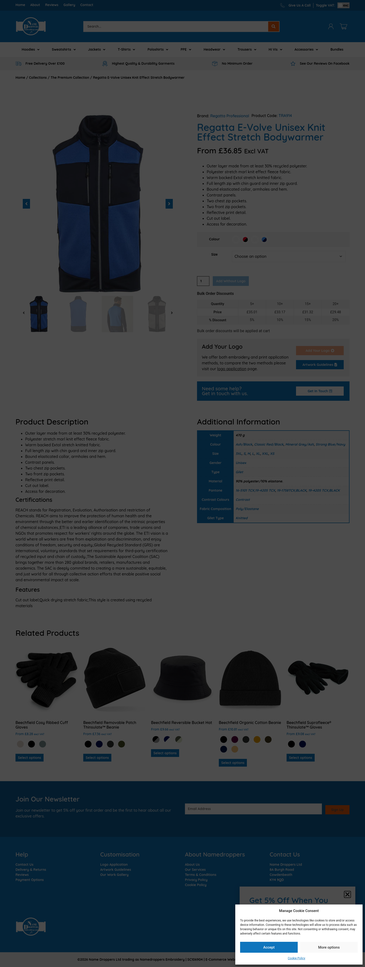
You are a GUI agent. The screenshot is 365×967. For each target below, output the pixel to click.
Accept (268, 947)
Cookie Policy (296, 958)
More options (329, 947)
